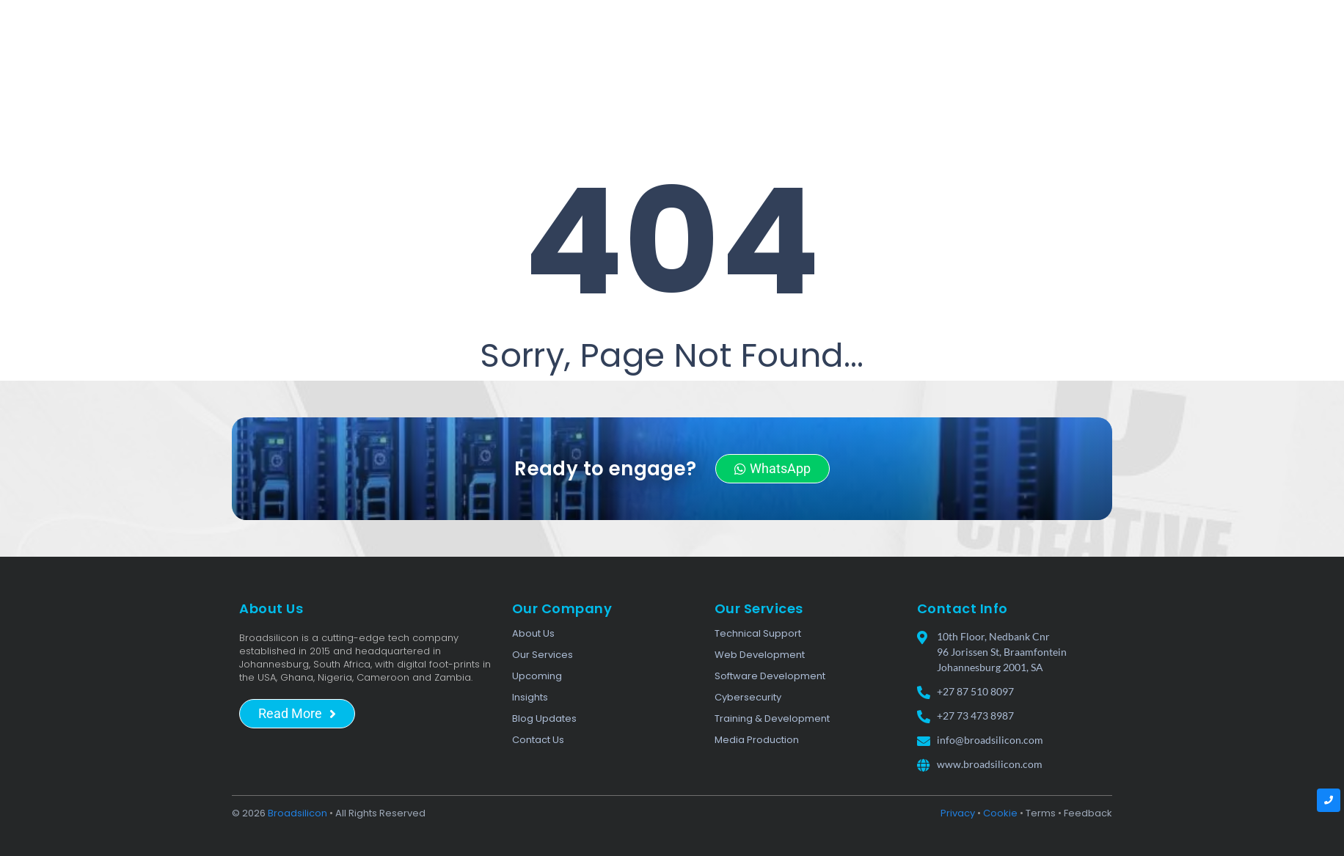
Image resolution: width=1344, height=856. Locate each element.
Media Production (757, 740)
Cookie (1000, 813)
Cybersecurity (748, 697)
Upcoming (537, 676)
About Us (533, 633)
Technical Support (758, 633)
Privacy (958, 813)
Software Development (770, 676)
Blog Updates (544, 718)
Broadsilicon (297, 813)
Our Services (542, 655)
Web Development (760, 655)
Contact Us (538, 740)
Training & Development (772, 718)
